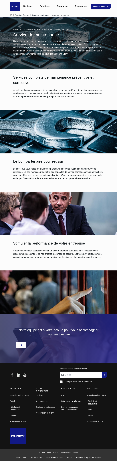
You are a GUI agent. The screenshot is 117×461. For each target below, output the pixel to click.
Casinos (13, 415)
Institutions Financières (19, 395)
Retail (12, 401)
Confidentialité (36, 457)
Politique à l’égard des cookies (89, 457)
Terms (69, 457)
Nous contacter (42, 401)
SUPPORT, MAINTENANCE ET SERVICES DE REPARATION (41, 29)
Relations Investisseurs (45, 407)
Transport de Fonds (18, 421)
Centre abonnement (54, 457)
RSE (63, 395)
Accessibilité (20, 457)
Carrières (39, 395)
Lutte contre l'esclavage (71, 401)
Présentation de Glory (45, 413)
